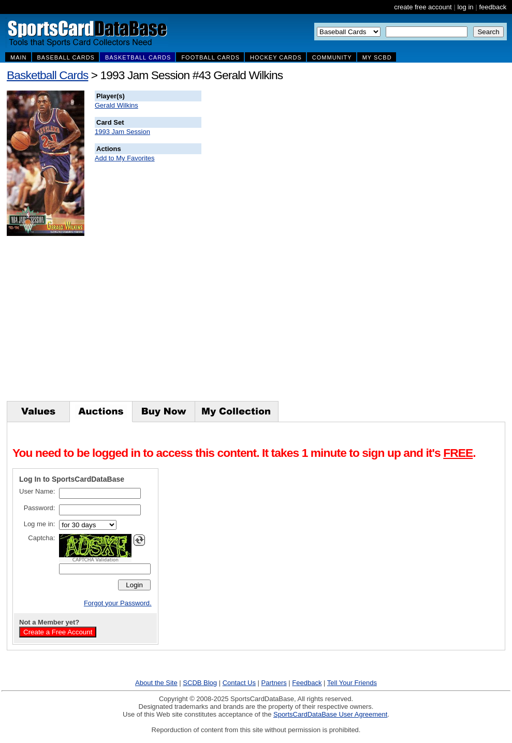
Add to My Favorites (125, 158)
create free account (422, 7)
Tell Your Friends (352, 683)
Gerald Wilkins (116, 105)
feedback (492, 7)
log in (465, 7)
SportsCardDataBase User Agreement (330, 714)
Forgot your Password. (118, 603)
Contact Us (239, 683)
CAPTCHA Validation (95, 559)
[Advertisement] (389, 246)
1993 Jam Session (122, 132)
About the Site (156, 683)
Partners (274, 683)
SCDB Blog (200, 683)
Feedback (306, 683)
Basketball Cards (47, 75)
